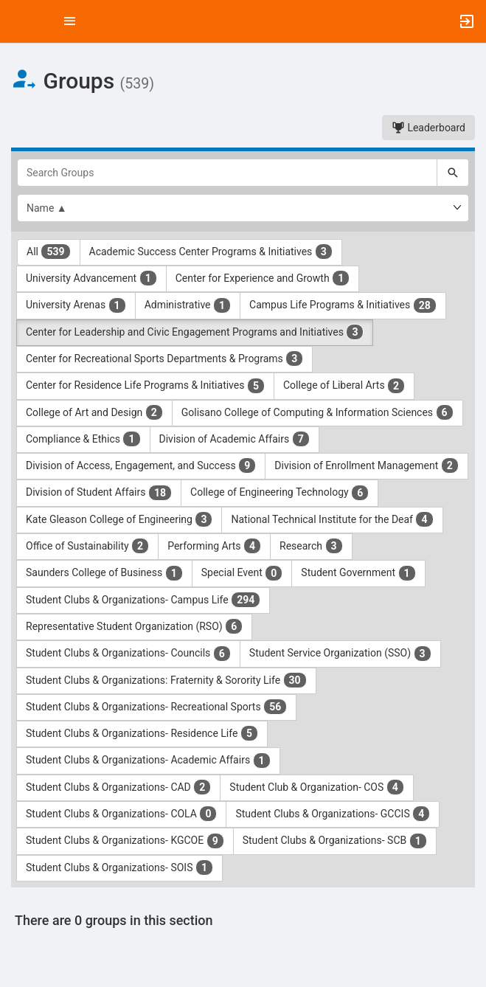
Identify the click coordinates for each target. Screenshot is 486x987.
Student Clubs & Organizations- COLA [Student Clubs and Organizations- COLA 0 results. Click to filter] (121, 814)
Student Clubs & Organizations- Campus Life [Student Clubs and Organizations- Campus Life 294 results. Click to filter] (143, 600)
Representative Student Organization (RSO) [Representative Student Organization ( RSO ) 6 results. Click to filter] (134, 626)
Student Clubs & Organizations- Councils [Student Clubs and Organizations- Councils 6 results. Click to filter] (128, 653)
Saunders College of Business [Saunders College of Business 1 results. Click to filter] (104, 573)
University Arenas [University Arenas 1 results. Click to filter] (76, 305)
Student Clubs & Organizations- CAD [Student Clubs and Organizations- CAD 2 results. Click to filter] (118, 787)
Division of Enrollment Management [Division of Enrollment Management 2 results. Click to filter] (366, 465)
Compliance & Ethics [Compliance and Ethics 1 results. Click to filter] (83, 439)
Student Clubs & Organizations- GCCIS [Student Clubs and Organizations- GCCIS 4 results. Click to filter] (332, 814)
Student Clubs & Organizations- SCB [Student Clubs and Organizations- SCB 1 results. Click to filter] (335, 841)
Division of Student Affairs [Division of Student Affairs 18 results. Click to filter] (99, 493)
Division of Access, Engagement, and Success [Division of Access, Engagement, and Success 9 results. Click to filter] (141, 465)
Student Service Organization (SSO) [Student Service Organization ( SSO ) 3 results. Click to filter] (340, 653)
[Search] (453, 173)
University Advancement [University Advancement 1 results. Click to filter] (91, 278)
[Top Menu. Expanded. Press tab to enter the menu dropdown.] (70, 21)
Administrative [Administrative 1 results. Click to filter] (188, 305)
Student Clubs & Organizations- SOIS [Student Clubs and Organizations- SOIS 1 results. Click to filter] (119, 867)
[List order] (243, 208)
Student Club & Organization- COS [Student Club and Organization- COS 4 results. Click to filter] (316, 787)
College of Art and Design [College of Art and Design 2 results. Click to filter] (94, 412)
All (49, 251)
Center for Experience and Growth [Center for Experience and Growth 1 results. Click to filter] (263, 278)
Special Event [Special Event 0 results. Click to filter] (242, 573)
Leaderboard (428, 128)
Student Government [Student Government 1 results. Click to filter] (358, 573)
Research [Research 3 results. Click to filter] (311, 546)
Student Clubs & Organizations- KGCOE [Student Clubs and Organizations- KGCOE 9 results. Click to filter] (125, 841)
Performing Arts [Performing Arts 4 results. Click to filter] (214, 546)
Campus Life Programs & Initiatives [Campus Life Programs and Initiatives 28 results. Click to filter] (343, 305)
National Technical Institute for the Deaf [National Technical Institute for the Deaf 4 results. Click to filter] (332, 519)
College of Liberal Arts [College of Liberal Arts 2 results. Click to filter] (344, 386)
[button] (18, 21)
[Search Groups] (227, 173)
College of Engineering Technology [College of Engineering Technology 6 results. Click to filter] (279, 493)
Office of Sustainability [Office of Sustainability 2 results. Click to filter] (87, 546)
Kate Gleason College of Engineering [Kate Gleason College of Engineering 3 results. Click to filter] (119, 519)
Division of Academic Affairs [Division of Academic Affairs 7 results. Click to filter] (234, 439)
